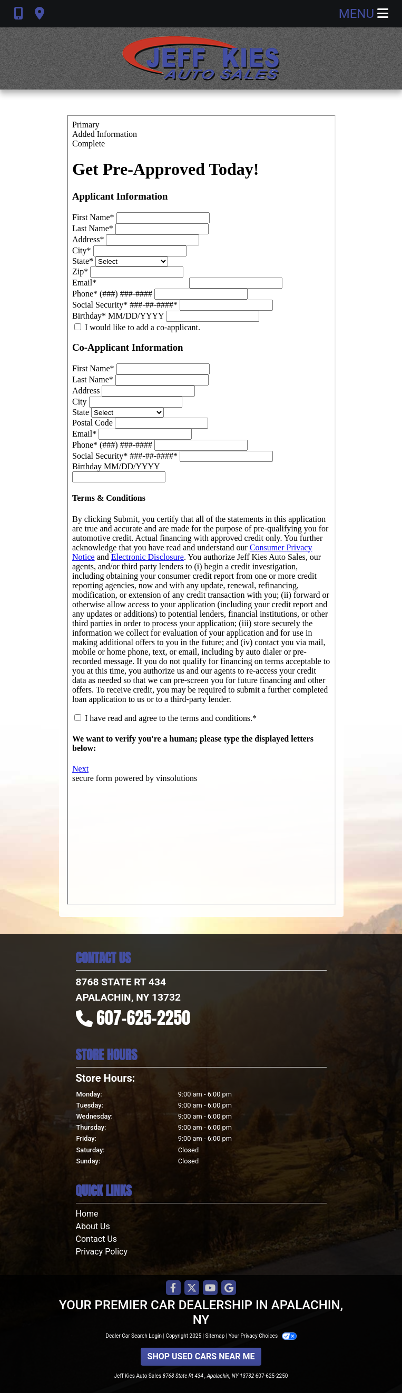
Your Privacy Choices (263, 1336)
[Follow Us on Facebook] (173, 1288)
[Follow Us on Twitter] (191, 1288)
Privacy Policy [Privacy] (102, 1252)
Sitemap (214, 1336)
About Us (93, 1226)
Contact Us (96, 1239)
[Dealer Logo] (201, 58)
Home (87, 1214)
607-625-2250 (143, 1018)
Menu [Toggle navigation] (363, 13)
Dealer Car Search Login (133, 1336)
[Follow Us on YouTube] (210, 1288)
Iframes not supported (201, 510)
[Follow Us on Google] (228, 1288)
